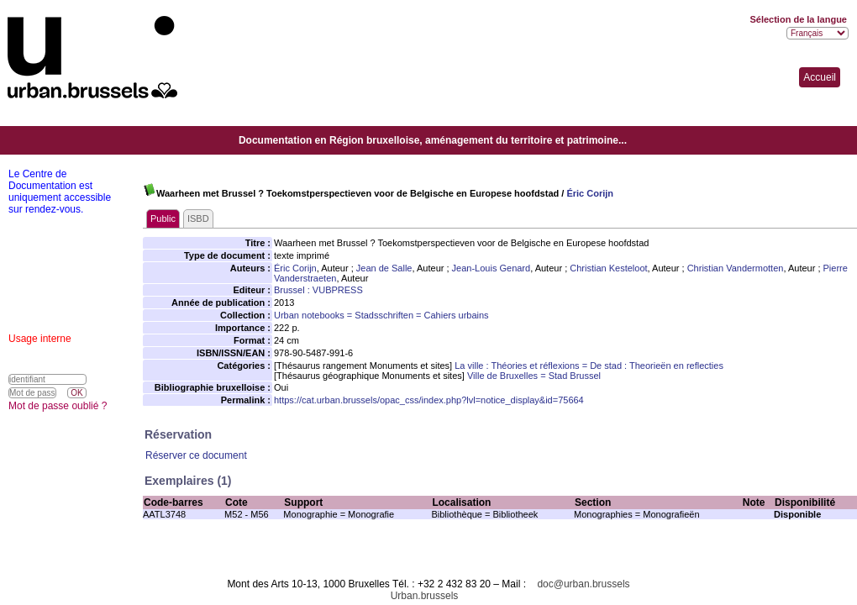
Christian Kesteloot (608, 268)
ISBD (198, 218)
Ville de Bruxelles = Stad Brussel (534, 376)
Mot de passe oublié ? (57, 406)
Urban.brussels (425, 596)
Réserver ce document (196, 455)
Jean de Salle (384, 268)
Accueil (819, 77)
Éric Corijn (589, 193)
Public (163, 218)
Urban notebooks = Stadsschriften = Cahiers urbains (381, 315)
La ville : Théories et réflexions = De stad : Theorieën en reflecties (589, 365)
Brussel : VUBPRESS (318, 290)
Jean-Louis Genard (491, 268)
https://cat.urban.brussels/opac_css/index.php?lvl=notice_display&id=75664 (429, 400)
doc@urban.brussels (583, 584)
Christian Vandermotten (735, 268)
